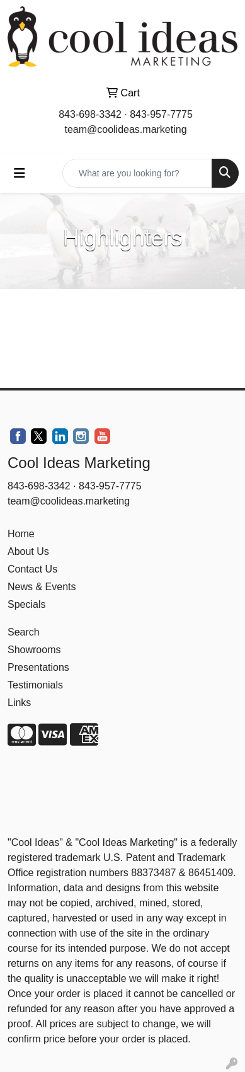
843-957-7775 (161, 114)
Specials (26, 604)
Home (21, 533)
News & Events (42, 586)
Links (19, 702)
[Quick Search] (137, 173)
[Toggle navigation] (19, 173)
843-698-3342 (90, 114)
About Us (28, 551)
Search (24, 632)
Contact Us (32, 569)
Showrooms (34, 649)
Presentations (38, 667)
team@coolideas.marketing (125, 129)
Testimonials (35, 685)
